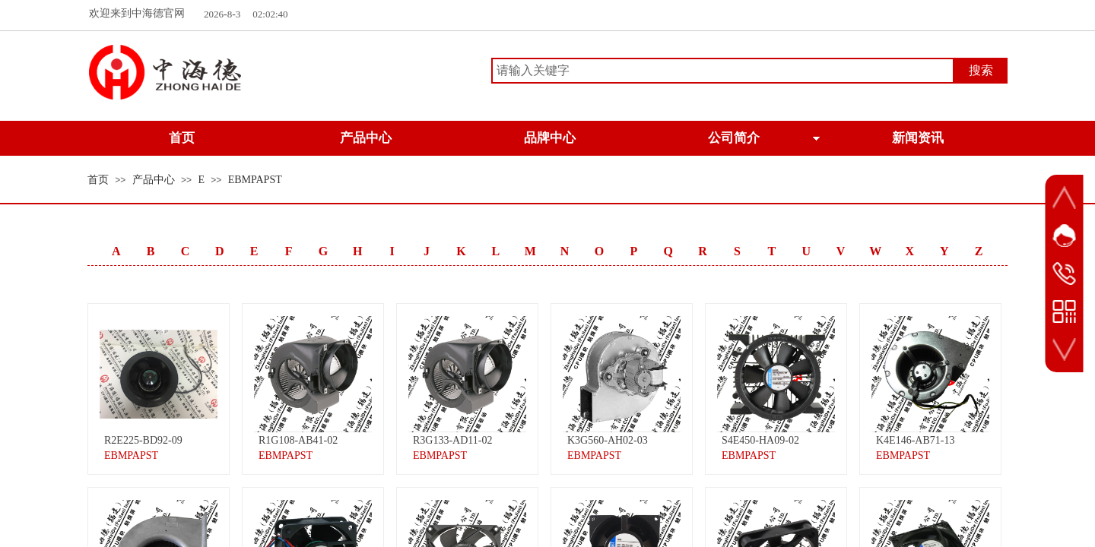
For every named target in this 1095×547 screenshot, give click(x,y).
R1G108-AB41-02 (298, 440)
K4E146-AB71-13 (915, 440)
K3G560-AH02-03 (607, 440)
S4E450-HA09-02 (760, 440)
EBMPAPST (255, 179)
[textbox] (722, 71)
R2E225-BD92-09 (143, 440)
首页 (98, 179)
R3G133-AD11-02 (452, 440)
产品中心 (153, 179)
